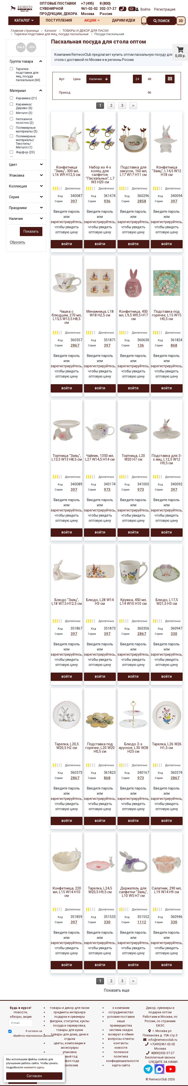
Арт (62, 79)
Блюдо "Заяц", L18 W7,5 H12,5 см (67, 602)
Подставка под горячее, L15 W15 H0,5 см (166, 315)
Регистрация (164, 9)
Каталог (24, 20)
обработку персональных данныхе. (33, 1035)
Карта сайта (121, 1065)
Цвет (13, 165)
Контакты (121, 1043)
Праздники (18, 208)
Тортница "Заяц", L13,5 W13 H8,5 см (67, 457)
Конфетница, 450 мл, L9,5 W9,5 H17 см (133, 315)
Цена (77, 79)
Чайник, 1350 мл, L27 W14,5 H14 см (100, 457)
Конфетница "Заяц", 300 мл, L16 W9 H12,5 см (66, 171)
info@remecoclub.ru (162, 1040)
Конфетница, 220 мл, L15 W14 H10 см (66, 892)
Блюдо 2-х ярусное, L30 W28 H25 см (133, 747)
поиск (161, 21)
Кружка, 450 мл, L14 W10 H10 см (133, 602)
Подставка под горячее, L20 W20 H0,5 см (100, 747)
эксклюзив (69, 1065)
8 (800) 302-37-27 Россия (108, 8)
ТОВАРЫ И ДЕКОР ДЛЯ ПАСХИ (69, 1008)
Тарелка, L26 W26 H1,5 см (166, 746)
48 (149, 79)
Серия (14, 197)
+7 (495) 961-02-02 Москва (89, 8)
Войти (145, 9)
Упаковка (16, 175)
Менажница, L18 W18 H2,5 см (100, 313)
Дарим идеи (123, 20)
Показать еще (116, 990)
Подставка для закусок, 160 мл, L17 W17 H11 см (133, 171)
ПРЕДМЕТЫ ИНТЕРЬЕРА (69, 1012)
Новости (121, 1047)
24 (137, 79)
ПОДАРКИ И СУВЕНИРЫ (69, 1016)
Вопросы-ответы (121, 1039)
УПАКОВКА (70, 1052)
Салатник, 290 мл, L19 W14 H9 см (166, 890)
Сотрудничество (120, 1012)
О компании (120, 1008)
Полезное (121, 1052)
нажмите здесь (34, 1067)
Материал (18, 91)
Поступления (59, 20)
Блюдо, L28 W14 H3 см (100, 602)
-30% (31, 47)
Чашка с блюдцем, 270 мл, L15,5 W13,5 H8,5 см (67, 317)
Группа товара (21, 61)
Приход (64, 92)
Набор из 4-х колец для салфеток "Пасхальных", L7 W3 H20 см (100, 175)
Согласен (34, 1076)
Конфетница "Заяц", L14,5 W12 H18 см (166, 171)
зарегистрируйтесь (66, 222)
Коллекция (18, 186)
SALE (21, 47)
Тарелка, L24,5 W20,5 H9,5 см (100, 890)
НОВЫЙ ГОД (69, 1056)
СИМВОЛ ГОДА (69, 1061)
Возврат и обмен (121, 1034)
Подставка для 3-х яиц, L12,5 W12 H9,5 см (167, 459)
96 (149, 92)
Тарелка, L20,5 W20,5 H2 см (67, 746)
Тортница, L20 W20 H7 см (133, 457)
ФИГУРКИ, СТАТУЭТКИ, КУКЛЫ (69, 1021)
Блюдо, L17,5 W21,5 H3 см (167, 602)
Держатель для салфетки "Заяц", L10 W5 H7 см (133, 892)
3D (181, 21)
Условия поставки (121, 1016)
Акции (92, 20)
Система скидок (121, 1030)
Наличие (16, 219)
